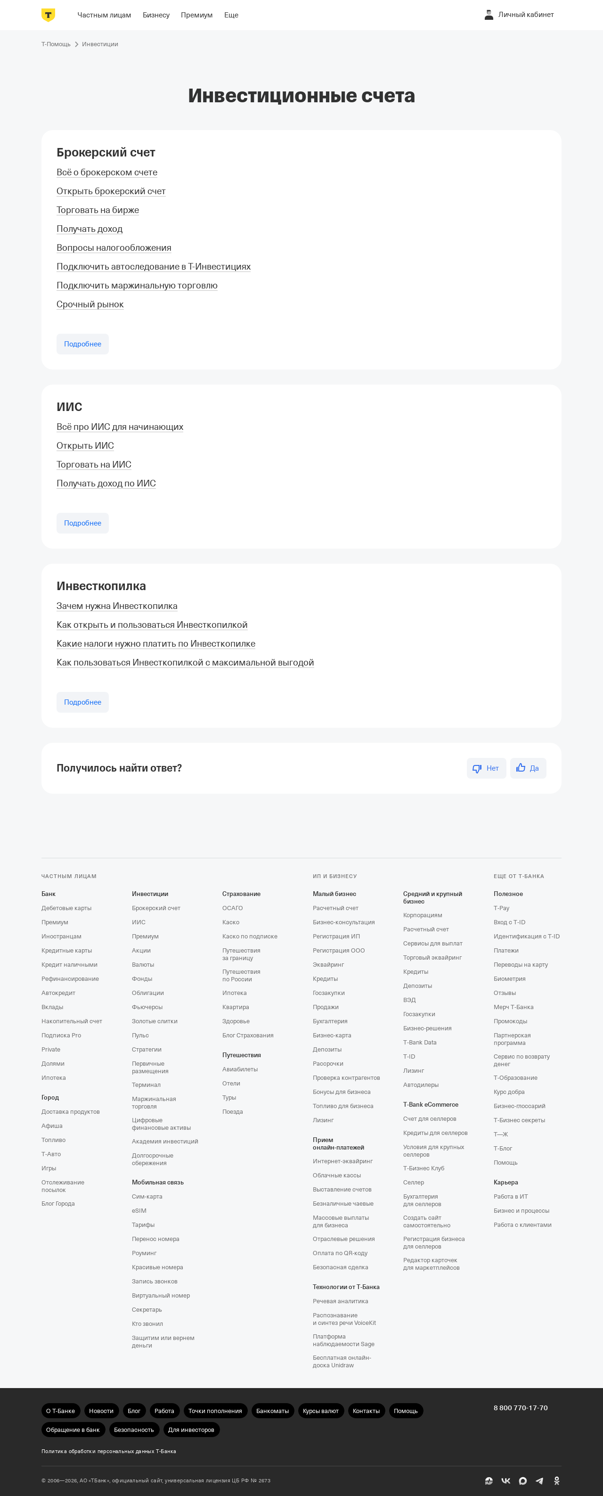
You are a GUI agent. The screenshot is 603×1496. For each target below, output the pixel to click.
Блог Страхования (248, 1035)
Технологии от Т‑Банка (346, 1287)
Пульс (140, 1035)
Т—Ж (501, 1134)
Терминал (146, 1084)
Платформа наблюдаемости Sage (344, 1340)
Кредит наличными (69, 964)
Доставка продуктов (70, 1111)
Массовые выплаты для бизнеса (341, 1221)
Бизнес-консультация (344, 922)
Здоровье (236, 1021)
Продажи (326, 1007)
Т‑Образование (516, 1077)
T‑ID (409, 1056)
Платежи (506, 950)
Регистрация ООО (339, 950)
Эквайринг (328, 964)
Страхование (241, 893)
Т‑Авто (51, 1154)
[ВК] (506, 1481)
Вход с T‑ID (509, 922)
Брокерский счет (106, 152)
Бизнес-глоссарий (520, 1106)
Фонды (142, 978)
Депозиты (327, 1049)
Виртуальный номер (161, 1295)
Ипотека (53, 1077)
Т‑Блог (503, 1148)
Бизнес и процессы (521, 1210)
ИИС (69, 407)
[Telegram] (540, 1481)
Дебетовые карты (66, 908)
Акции (141, 950)
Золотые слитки (155, 1021)
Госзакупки (329, 992)
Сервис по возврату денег (522, 1060)
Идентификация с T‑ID (527, 936)
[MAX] (523, 1481)
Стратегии (147, 1049)
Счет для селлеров (429, 1118)
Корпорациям (422, 915)
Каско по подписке (249, 936)
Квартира (235, 1007)
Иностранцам (61, 936)
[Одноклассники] (557, 1481)
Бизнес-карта (332, 1035)
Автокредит (58, 992)
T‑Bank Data (420, 1042)
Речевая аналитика (340, 1301)
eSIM (139, 1210)
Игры (48, 1168)
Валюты (143, 964)
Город (50, 1097)
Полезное (508, 893)
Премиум (54, 922)
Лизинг (323, 1120)
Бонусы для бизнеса (342, 1091)
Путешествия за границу (241, 954)
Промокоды (510, 1021)
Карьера (506, 1182)
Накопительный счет (71, 1021)
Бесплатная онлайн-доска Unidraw (342, 1361)
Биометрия (510, 978)
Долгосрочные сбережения (152, 1159)
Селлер (413, 1182)
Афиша (52, 1125)
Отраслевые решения (344, 1238)
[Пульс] (489, 1481)
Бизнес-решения (427, 1028)
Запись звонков (155, 1281)
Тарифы (143, 1224)
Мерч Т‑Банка (514, 1007)
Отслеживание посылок (62, 1186)
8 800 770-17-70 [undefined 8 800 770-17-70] (521, 1408)
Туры (229, 1097)
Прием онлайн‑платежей (338, 1143)
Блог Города (58, 1203)
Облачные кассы (337, 1175)
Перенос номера (155, 1238)
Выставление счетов (342, 1189)
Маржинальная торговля (154, 1102)
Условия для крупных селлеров (433, 1150)
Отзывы (505, 992)
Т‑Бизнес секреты (519, 1120)
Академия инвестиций (165, 1141)
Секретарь (147, 1309)
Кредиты (325, 978)
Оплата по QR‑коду (340, 1253)
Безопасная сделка (340, 1267)
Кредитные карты (66, 950)
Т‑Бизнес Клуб (423, 1168)
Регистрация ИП (336, 936)
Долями (53, 1063)
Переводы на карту (521, 964)
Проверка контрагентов (346, 1077)
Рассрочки (328, 1063)
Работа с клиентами (523, 1224)
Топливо (53, 1139)
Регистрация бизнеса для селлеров (434, 1242)
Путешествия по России (241, 975)
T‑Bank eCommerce (430, 1104)
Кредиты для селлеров (435, 1132)
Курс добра (509, 1091)
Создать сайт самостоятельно (426, 1221)
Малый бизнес (334, 893)
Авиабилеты (240, 1069)
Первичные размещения (150, 1067)
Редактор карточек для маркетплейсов (431, 1264)
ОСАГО (232, 908)
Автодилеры (421, 1084)
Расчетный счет (336, 908)
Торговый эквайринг (432, 957)
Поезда (232, 1111)
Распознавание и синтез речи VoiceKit (344, 1319)
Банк (48, 893)
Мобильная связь (158, 1182)
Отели (231, 1083)
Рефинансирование (70, 978)
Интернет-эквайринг (343, 1161)
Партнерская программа (512, 1039)
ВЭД (409, 999)
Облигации (148, 992)
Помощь (506, 1162)
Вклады (52, 1007)
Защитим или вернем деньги (163, 1341)
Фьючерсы (147, 1007)
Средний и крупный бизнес (432, 897)
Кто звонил (147, 1323)
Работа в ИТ (511, 1196)
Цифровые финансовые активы (161, 1124)
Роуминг (144, 1253)
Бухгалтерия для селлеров (422, 1200)
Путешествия (241, 1055)
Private (50, 1049)
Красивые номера (157, 1267)
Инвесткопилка (101, 586)
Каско (230, 922)
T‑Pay (501, 908)
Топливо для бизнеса (343, 1106)
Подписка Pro (61, 1035)
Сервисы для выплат (433, 943)
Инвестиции (150, 893)
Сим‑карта (147, 1196)
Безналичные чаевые (343, 1203)
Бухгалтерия (330, 1021)
